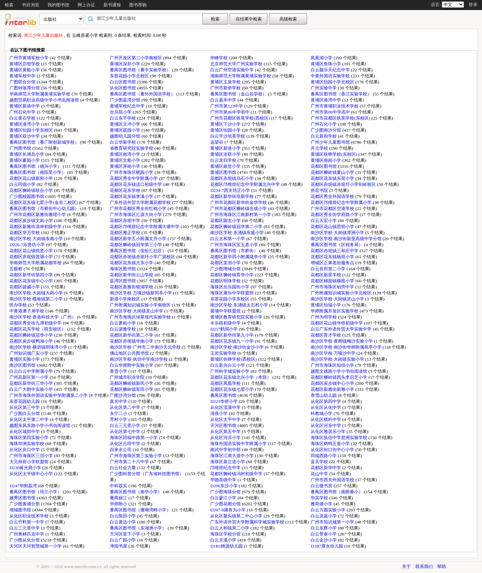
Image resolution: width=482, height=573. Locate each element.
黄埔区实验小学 (25, 359)
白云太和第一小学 (228, 238)
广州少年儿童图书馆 (331, 142)
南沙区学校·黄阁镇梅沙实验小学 (342, 341)
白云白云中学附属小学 (31, 371)
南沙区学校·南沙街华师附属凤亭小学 (347, 347)
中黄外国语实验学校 (331, 75)
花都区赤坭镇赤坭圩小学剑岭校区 (344, 184)
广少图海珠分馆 (226, 491)
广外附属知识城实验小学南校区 (141, 304)
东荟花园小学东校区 (230, 298)
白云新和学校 (324, 136)
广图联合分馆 (22, 81)
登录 (473, 4)
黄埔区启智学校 (25, 63)
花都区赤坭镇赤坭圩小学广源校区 (143, 256)
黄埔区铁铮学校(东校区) (334, 154)
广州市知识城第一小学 (333, 521)
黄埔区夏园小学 (25, 160)
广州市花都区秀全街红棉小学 (138, 208)
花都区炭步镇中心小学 (333, 383)
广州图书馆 (20, 148)
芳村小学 (119, 419)
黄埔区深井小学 (125, 63)
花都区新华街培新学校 (232, 196)
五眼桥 (16, 268)
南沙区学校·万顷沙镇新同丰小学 (141, 292)
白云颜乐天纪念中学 (331, 69)
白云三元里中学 (25, 527)
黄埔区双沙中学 (25, 136)
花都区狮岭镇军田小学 (132, 389)
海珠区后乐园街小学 (230, 286)
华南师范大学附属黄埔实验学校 (40, 93)
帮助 (441, 566)
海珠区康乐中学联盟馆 (232, 292)
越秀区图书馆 (22, 497)
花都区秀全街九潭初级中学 (36, 323)
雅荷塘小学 (322, 503)
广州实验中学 (324, 87)
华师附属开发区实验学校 (335, 310)
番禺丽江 (119, 497)
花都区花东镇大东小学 (132, 262)
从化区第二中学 (125, 407)
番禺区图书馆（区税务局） (337, 244)
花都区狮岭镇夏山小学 (333, 172)
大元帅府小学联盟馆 (29, 461)
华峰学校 (219, 57)
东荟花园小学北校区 (130, 75)
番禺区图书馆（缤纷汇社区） (138, 250)
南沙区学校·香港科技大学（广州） (43, 316)
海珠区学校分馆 (226, 533)
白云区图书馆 (123, 81)
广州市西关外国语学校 (333, 479)
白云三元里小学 (125, 425)
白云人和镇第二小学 (230, 527)
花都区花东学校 (125, 190)
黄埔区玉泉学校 (226, 81)
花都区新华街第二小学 (132, 335)
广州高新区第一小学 (29, 377)
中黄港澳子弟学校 (27, 310)
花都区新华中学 (326, 467)
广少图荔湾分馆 (125, 99)
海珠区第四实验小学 (29, 437)
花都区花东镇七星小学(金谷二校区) (44, 202)
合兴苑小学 (121, 112)
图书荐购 (138, 4)
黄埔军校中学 (22, 75)
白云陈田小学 (123, 515)
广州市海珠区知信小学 (333, 365)
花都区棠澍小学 (226, 262)
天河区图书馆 (223, 425)
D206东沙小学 (224, 485)
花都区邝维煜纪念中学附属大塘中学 (145, 226)
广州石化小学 (324, 124)
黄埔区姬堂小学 (226, 166)
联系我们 (424, 566)
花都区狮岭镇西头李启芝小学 (339, 377)
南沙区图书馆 (22, 365)
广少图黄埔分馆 (25, 503)
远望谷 (217, 142)
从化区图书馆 (123, 87)
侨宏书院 (320, 190)
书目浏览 (30, 4)
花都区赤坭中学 (125, 220)
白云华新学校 (123, 142)
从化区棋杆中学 (326, 419)
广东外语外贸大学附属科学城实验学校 (247, 521)
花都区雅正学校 (125, 232)
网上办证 (86, 4)
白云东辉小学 (324, 527)
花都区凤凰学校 (226, 383)
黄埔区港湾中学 (326, 99)
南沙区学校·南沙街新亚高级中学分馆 (347, 238)
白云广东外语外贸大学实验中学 (342, 329)
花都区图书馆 (324, 166)
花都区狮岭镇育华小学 (232, 274)
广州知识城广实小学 (29, 353)
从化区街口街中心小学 (333, 449)
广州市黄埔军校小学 (29, 57)
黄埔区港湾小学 (25, 124)
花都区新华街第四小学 (31, 274)
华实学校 (320, 497)
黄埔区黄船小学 (25, 69)
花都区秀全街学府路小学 (335, 214)
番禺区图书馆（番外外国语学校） (143, 93)
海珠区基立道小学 (228, 461)
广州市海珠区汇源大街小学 (136, 214)
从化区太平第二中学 (29, 419)
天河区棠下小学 (125, 533)
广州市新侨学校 (226, 87)
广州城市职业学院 (128, 377)
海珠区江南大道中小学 (232, 455)
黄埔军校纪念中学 (128, 106)
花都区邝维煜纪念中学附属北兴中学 (245, 184)
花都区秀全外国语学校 (333, 196)
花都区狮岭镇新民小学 (132, 383)
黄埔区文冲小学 (125, 124)
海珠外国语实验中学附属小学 (239, 443)
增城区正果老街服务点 (333, 262)
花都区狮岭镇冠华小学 (31, 335)
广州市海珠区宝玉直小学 (234, 244)
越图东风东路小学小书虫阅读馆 (40, 425)
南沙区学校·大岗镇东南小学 (36, 238)
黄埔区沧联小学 (226, 154)
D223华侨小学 (224, 401)
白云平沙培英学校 (228, 136)
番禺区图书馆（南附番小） (337, 491)
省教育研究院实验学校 (132, 148)
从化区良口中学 (25, 449)
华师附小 (119, 503)
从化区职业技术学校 (29, 515)
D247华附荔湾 (23, 485)
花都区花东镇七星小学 (232, 389)
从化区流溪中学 (226, 407)
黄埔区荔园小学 (125, 130)
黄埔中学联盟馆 (226, 310)
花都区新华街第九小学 (232, 335)
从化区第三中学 (25, 407)
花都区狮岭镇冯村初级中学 (236, 473)
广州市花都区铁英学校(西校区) (240, 118)
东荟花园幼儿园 (25, 401)
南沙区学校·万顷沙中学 (333, 353)
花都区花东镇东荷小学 (333, 178)
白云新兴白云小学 (228, 365)
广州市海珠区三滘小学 (31, 455)
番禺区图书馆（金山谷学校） (239, 93)
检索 (9, 4)
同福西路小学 (324, 455)
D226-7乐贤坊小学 (27, 244)
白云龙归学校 (223, 160)
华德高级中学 (223, 479)
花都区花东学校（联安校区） (38, 329)
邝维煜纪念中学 (226, 467)
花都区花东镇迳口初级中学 (136, 184)
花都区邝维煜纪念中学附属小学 (342, 202)
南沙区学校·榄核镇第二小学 (36, 298)
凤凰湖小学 (322, 57)
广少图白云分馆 (25, 413)
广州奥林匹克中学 (27, 533)
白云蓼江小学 (223, 497)
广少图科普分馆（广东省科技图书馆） (147, 473)
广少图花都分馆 (226, 503)
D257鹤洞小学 (224, 329)
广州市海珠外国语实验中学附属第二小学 (49, 395)
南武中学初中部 (226, 449)
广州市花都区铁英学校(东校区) (341, 118)
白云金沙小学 (324, 540)
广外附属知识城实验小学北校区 (342, 292)
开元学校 (320, 148)
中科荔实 (119, 485)
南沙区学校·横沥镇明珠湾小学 (38, 347)
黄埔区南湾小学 (125, 154)
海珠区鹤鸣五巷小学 (331, 443)
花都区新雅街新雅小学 (333, 389)
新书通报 (112, 4)
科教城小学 (322, 413)
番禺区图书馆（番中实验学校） (141, 69)
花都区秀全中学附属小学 (134, 178)
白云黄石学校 (22, 118)
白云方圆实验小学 (328, 509)
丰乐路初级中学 (226, 323)
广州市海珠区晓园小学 (132, 172)
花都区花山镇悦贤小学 (31, 250)
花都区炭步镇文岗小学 (31, 220)
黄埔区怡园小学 (226, 130)
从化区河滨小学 (226, 437)
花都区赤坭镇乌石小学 (232, 178)
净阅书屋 (119, 546)
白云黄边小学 (123, 521)
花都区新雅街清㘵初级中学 (36, 226)
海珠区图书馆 (123, 268)
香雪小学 (119, 371)
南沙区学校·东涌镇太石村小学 (239, 304)
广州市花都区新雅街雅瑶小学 (38, 214)
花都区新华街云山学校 (132, 274)
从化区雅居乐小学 (328, 431)
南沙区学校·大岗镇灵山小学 (338, 298)
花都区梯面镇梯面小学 (333, 280)
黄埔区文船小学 (125, 160)
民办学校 (18, 304)
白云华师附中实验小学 (132, 365)
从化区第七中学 (125, 431)
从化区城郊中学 (25, 431)
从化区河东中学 (326, 425)
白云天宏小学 (324, 220)
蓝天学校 (320, 461)
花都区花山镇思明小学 (333, 226)
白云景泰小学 (324, 533)
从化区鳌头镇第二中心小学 (236, 515)
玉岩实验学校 (223, 353)
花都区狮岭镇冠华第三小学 (136, 244)
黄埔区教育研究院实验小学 (236, 316)
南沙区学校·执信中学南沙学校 (139, 359)
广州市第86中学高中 (331, 112)
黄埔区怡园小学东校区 (31, 130)
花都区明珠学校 (226, 280)
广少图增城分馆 (226, 268)
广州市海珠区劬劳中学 (333, 286)
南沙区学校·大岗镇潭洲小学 (338, 232)
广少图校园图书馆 (27, 196)
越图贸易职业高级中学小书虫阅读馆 (44, 99)
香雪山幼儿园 (324, 395)
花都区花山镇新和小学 (31, 178)
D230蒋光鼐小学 (25, 467)
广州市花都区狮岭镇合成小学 (239, 208)
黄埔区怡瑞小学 (326, 304)
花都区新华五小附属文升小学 (138, 238)
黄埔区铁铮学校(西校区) (234, 359)
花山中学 (320, 473)
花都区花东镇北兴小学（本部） (241, 377)
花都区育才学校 (326, 335)
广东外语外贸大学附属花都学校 (141, 202)
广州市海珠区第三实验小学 (136, 455)
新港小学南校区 (125, 298)
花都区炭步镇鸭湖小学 (31, 341)
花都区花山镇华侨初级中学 (337, 323)
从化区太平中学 (226, 419)
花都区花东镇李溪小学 (132, 196)
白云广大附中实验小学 (31, 389)
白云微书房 (322, 485)
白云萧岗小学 (123, 323)
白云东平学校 (123, 118)
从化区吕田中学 (125, 443)
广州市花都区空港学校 (333, 208)
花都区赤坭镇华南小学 (132, 341)
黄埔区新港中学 (25, 106)
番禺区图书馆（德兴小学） (36, 166)
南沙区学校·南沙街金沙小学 (237, 347)
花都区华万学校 (25, 232)
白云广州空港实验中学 (232, 69)
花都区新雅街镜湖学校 (132, 286)
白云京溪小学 (223, 540)
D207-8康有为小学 (228, 509)
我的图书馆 (58, 4)
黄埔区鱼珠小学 (326, 63)
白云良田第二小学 (328, 268)
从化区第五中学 (226, 431)
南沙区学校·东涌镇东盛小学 (237, 232)
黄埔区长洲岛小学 (27, 154)
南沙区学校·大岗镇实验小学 (338, 359)
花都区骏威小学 (25, 286)
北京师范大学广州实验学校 (236, 63)
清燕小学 (219, 413)
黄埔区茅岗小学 (125, 166)
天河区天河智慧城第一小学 (36, 546)
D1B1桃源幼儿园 (227, 546)
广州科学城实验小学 (230, 371)
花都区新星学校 (326, 274)
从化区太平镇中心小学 (31, 473)
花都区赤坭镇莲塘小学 (31, 256)
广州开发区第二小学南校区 (136, 57)
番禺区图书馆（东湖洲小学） (138, 527)
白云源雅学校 (123, 329)
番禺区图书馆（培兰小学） (36, 491)
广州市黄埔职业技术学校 (335, 106)
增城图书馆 (20, 509)
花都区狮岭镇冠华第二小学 (236, 226)
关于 (406, 566)
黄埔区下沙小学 (226, 124)
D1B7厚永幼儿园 (327, 546)
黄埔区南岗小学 (326, 160)
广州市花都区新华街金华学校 (239, 202)
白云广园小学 (123, 540)
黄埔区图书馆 (223, 172)
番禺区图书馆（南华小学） (136, 491)
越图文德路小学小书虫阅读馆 (339, 371)
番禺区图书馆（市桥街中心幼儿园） (44, 208)
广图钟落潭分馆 (25, 87)
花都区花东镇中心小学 (31, 280)
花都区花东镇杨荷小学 (333, 256)
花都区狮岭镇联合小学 (31, 190)
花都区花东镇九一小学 (232, 341)
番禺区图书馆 (223, 395)
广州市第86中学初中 (230, 112)
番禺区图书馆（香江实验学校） (342, 93)
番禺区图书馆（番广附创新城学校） (44, 142)
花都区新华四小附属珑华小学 (239, 256)
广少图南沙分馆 (326, 130)
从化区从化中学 (326, 407)
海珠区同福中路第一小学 (134, 437)
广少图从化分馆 (25, 540)
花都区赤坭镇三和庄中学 (335, 250)
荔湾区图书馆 (123, 280)
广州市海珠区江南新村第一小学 (241, 214)
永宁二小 (119, 413)
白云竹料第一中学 (27, 521)
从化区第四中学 (326, 401)
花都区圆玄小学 (226, 220)
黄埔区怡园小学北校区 (333, 81)
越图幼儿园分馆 (125, 136)
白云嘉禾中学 (223, 99)
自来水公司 (121, 449)
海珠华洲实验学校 (27, 443)
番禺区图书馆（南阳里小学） (38, 172)
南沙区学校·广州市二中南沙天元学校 (146, 347)
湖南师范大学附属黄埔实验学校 (241, 75)
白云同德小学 (22, 184)
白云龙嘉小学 (324, 515)
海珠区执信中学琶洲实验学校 (339, 437)
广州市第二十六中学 (130, 461)
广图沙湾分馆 (123, 395)
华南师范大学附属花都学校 (36, 262)
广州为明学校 (324, 316)
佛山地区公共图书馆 (130, 353)
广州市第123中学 (227, 106)
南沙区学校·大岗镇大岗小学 (36, 292)
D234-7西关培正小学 (230, 190)
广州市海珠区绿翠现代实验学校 (141, 316)
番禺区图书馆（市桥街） (234, 250)
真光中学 (119, 401)
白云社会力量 (123, 467)
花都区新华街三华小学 (31, 383)
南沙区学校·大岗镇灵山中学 (137, 310)
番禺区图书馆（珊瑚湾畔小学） (141, 509)
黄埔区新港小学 (226, 148)
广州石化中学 (22, 112)
